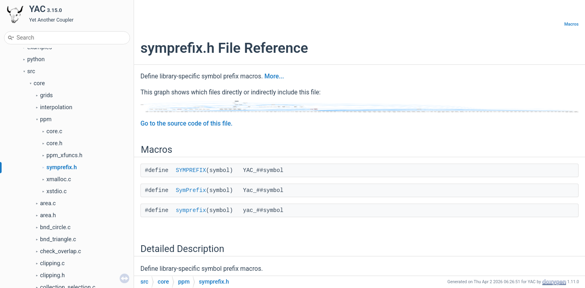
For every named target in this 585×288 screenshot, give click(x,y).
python (36, 59)
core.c (54, 131)
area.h (48, 215)
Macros (571, 24)
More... (274, 76)
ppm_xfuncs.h (64, 155)
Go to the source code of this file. (186, 123)
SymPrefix (191, 190)
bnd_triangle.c (58, 239)
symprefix (191, 210)
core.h (54, 143)
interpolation (56, 107)
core (39, 83)
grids (46, 95)
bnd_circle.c (55, 227)
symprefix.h (61, 167)
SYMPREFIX (191, 170)
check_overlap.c (60, 251)
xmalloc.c (58, 179)
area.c (48, 203)
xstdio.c (56, 191)
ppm (46, 119)
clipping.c (52, 263)
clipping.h (52, 275)
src (31, 71)
